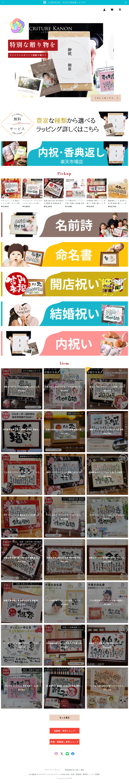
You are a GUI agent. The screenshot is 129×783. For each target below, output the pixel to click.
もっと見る (64, 717)
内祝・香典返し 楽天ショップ (64, 742)
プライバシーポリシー (53, 770)
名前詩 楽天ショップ (64, 731)
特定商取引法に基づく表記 (74, 770)
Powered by (64, 778)
